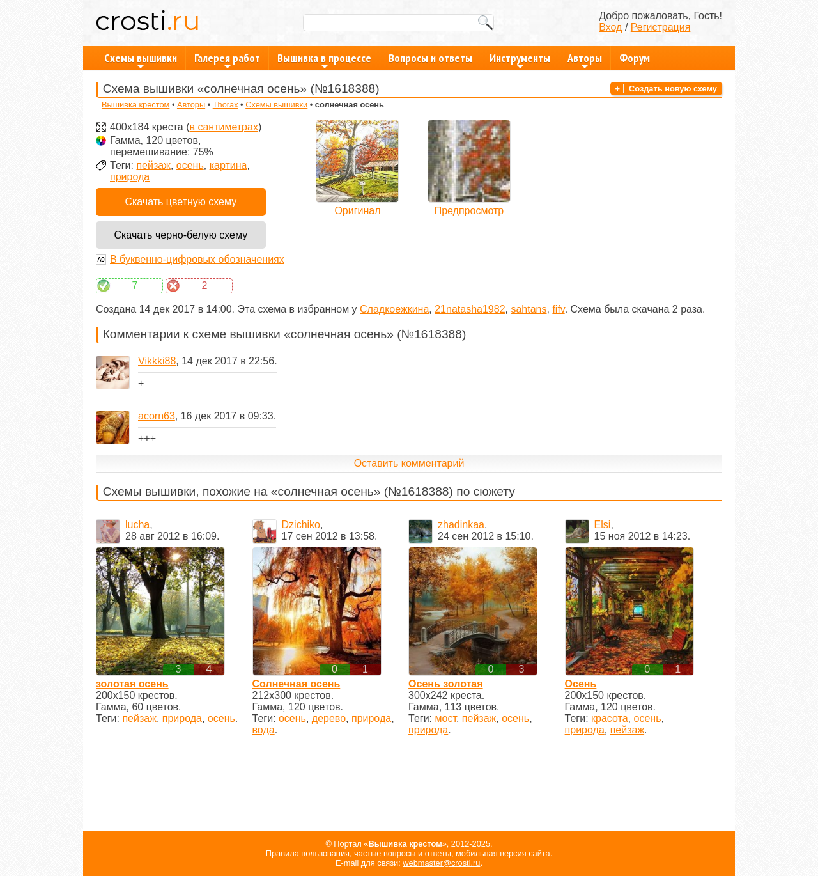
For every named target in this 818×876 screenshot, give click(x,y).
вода (263, 729)
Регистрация (661, 27)
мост (445, 718)
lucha (137, 524)
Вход (610, 27)
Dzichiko (301, 524)
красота (609, 718)
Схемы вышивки (140, 60)
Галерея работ (227, 60)
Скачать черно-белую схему (180, 235)
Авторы (584, 60)
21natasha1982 (470, 309)
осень (190, 165)
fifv (558, 309)
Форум (634, 58)
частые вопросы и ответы (402, 853)
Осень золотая (445, 683)
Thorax (225, 104)
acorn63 (156, 416)
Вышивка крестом (135, 104)
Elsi (602, 524)
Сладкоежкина (394, 309)
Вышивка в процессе (324, 60)
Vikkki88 (157, 361)
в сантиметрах (223, 126)
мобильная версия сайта (503, 853)
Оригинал (357, 210)
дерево (329, 718)
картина (228, 165)
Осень (581, 683)
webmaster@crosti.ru (441, 863)
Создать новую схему (673, 88)
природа (130, 176)
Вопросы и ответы (430, 58)
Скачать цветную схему (180, 201)
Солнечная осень (296, 683)
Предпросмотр (469, 210)
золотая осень (132, 683)
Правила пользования (308, 853)
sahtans (528, 309)
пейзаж (153, 165)
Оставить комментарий (409, 463)
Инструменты (520, 60)
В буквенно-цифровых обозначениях (197, 259)
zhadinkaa (461, 524)
